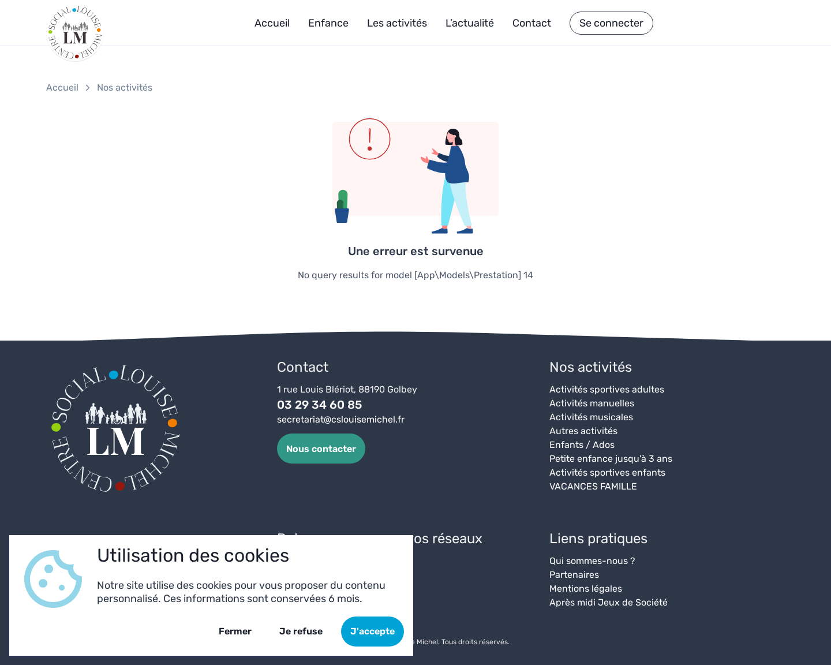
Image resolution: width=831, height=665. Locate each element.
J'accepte (372, 631)
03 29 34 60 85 (319, 405)
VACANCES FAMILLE (593, 486)
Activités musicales (591, 417)
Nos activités (124, 87)
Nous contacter (321, 448)
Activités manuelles (591, 403)
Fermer (235, 631)
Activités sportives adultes (606, 389)
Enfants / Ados (582, 444)
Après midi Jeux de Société (608, 602)
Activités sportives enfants (607, 472)
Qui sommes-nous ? (592, 560)
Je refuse (301, 631)
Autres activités (583, 430)
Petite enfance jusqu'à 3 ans (610, 458)
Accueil (62, 87)
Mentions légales (585, 588)
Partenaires (574, 574)
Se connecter (611, 23)
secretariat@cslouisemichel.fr (341, 419)
